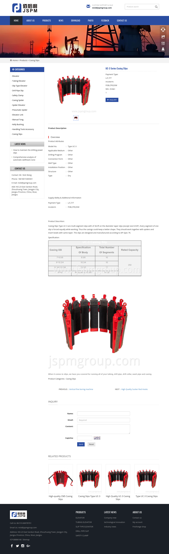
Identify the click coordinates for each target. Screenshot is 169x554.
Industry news (110, 526)
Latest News (110, 512)
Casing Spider (18, 100)
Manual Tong (17, 119)
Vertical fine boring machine (81, 389)
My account (137, 522)
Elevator (15, 76)
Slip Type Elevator (19, 85)
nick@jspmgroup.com (102, 8)
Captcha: (69, 438)
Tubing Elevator (19, 81)
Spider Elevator (18, 105)
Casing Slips (34, 60)
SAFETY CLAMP (82, 535)
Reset (91, 444)
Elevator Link (17, 114)
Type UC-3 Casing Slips (147, 496)
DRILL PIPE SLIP (82, 531)
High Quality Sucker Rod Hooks (134, 389)
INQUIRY (112, 100)
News (61, 20)
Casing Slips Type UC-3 (89, 496)
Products (46, 20)
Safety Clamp (17, 95)
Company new (110, 517)
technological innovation (114, 522)
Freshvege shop (139, 526)
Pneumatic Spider (19, 110)
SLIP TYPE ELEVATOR (84, 526)
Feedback (105, 20)
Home (16, 20)
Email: (70, 420)
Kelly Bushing (18, 124)
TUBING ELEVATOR (84, 522)
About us (30, 20)
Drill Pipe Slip (17, 90)
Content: (69, 426)
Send (81, 444)
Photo (90, 20)
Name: (70, 413)
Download (75, 20)
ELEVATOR (80, 517)
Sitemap (25, 539)
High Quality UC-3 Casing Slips (118, 498)
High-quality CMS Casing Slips (60, 498)
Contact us (122, 20)
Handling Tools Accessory (23, 129)
